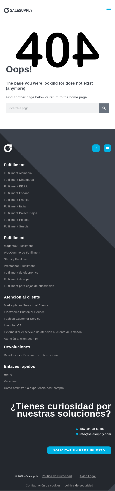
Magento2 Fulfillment (18, 245)
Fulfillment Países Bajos (21, 213)
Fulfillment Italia (15, 206)
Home (8, 374)
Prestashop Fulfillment (19, 265)
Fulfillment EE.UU (16, 186)
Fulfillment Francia (17, 199)
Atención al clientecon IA (21, 338)
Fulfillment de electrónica (21, 272)
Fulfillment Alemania (18, 173)
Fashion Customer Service (22, 318)
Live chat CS (13, 325)
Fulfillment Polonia (17, 219)
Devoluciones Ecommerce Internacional (31, 355)
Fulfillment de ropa (17, 279)
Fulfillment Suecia (16, 226)
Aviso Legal (88, 476)
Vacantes (10, 381)
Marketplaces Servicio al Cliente (26, 305)
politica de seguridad (79, 485)
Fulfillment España (17, 193)
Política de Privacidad (57, 476)
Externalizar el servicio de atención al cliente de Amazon (43, 332)
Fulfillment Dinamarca (19, 179)
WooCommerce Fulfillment (22, 252)
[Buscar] (104, 108)
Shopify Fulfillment (16, 259)
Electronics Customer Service (24, 312)
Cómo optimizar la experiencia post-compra (34, 388)
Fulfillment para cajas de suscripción (29, 285)
